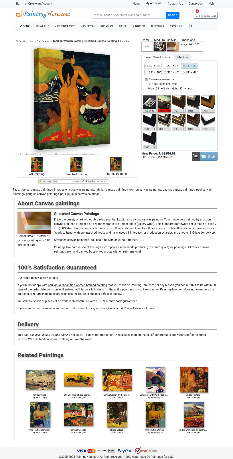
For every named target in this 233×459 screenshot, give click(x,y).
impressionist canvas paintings (74, 189)
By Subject (41, 25)
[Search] (128, 15)
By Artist (24, 25)
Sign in (19, 3)
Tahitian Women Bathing (68, 41)
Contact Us (196, 3)
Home (137, 3)
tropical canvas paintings (36, 189)
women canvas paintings (145, 189)
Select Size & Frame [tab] (157, 57)
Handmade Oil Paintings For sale (42, 15)
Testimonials (157, 25)
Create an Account (40, 3)
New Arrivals (88, 25)
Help (212, 3)
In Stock (123, 25)
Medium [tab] (182, 57)
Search (172, 15)
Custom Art (175, 3)
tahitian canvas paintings (112, 189)
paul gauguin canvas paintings (79, 194)
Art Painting (36, 174)
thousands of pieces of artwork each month (55, 301)
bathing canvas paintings (179, 189)
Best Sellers (106, 25)
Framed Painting (116, 173)
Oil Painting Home (24, 41)
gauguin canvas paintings (42, 194)
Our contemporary (64, 25)
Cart (206, 14)
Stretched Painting (76, 174)
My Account (154, 3)
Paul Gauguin (43, 41)
